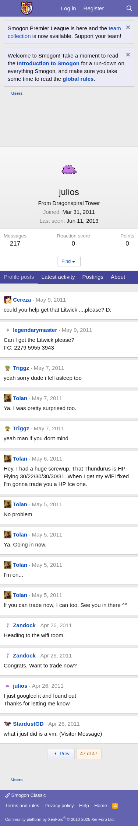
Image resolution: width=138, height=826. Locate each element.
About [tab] (118, 277)
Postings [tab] (92, 277)
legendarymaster (35, 330)
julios (20, 686)
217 (15, 243)
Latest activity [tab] (58, 277)
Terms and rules (22, 805)
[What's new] (114, 8)
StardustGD (28, 724)
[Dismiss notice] (127, 28)
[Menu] (10, 8)
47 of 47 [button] (89, 753)
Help (84, 805)
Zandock (24, 625)
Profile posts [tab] (19, 277)
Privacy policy (59, 805)
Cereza (22, 299)
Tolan (20, 398)
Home (100, 805)
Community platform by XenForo (60, 819)
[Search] (129, 8)
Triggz (21, 368)
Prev (61, 753)
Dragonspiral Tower (76, 203)
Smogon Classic (25, 795)
